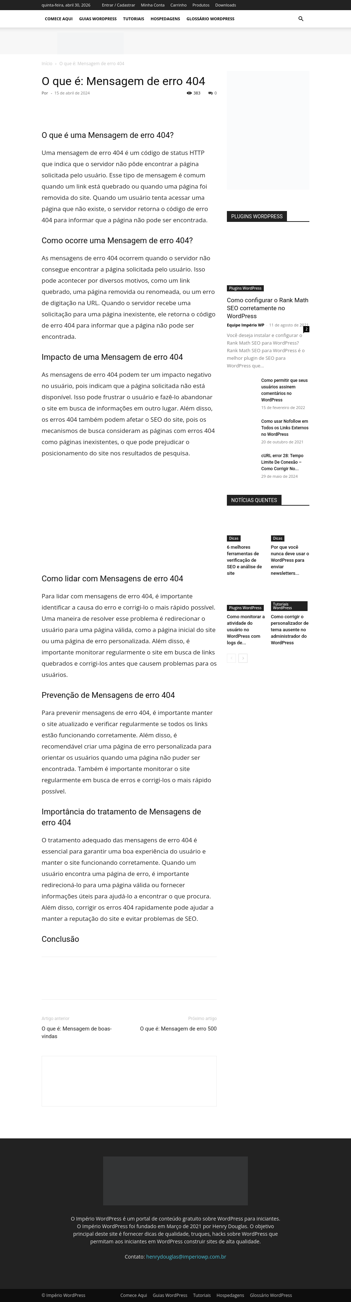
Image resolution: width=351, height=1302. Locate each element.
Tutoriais (133, 18)
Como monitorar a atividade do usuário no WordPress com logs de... (246, 629)
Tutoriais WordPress (282, 606)
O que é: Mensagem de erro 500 (178, 1028)
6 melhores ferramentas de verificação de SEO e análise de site (244, 560)
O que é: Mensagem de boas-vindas (76, 1032)
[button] (300, 19)
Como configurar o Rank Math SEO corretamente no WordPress (267, 308)
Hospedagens (165, 18)
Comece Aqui (59, 18)
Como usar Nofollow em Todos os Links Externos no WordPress (285, 428)
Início (47, 63)
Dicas (233, 538)
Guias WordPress (98, 18)
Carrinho (178, 5)
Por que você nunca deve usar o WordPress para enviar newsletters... (290, 560)
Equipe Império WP (246, 325)
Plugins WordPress (245, 288)
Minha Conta (153, 5)
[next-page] (243, 658)
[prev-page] (231, 658)
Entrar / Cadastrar (118, 5)
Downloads (225, 5)
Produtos (201, 5)
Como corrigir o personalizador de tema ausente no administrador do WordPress (290, 629)
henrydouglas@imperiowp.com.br (186, 1256)
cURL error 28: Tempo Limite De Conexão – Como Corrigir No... (282, 462)
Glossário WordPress (210, 18)
